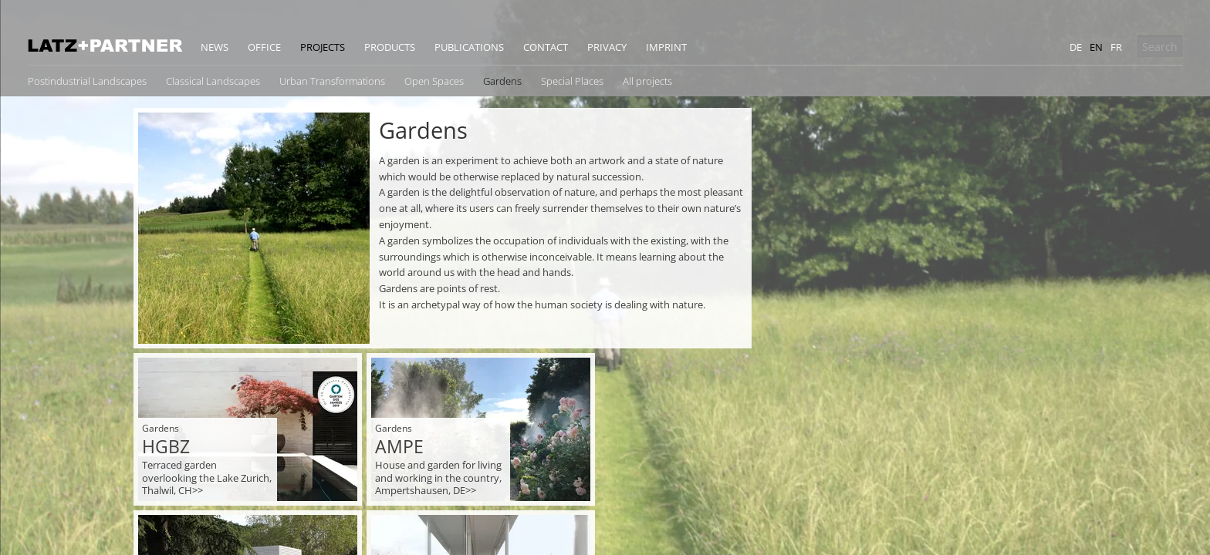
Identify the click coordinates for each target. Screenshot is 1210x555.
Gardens (502, 81)
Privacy (607, 47)
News (214, 47)
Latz (105, 45)
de (1076, 47)
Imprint (666, 47)
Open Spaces (434, 81)
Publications (469, 47)
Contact (545, 47)
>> (197, 490)
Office (264, 47)
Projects (322, 47)
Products (389, 47)
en (1096, 47)
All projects (647, 81)
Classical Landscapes (213, 81)
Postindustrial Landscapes (87, 81)
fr (1116, 47)
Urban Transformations (332, 81)
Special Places (572, 81)
